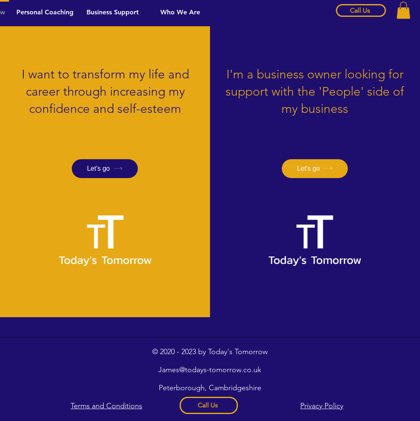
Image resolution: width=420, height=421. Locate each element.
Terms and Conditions (106, 405)
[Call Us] (361, 10)
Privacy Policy (321, 405)
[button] (403, 10)
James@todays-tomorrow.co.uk (209, 369)
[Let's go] (105, 168)
